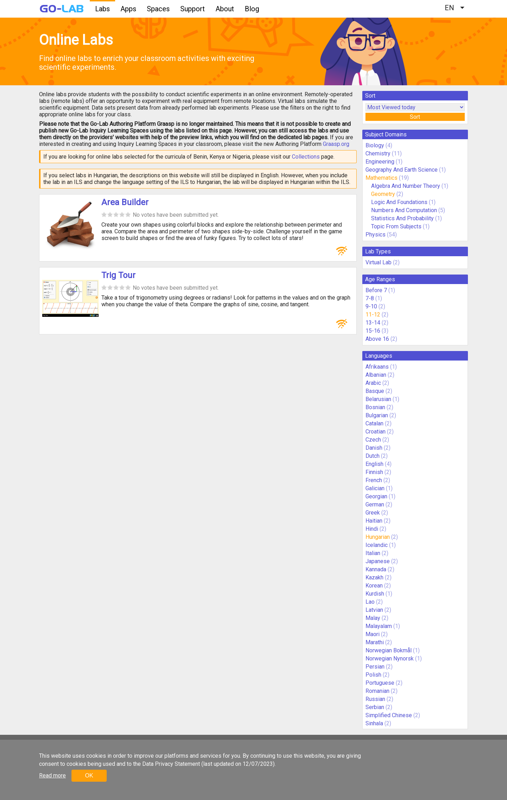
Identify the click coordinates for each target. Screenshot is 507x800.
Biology (374, 145)
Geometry (383, 194)
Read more (52, 775)
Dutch (372, 456)
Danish (373, 447)
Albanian (375, 374)
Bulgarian (376, 415)
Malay (372, 618)
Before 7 (376, 290)
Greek (372, 512)
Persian (374, 666)
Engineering (379, 161)
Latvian (374, 610)
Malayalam (378, 626)
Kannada (375, 569)
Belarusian (378, 399)
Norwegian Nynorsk (389, 658)
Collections (306, 156)
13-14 (372, 322)
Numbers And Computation (404, 210)
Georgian (376, 496)
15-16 (372, 330)
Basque (374, 391)
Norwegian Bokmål (388, 650)
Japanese (377, 561)
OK (89, 776)
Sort (415, 116)
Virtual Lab (378, 262)
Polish (373, 674)
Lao (370, 601)
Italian (372, 553)
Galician (374, 488)
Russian (375, 699)
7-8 (369, 298)
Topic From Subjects (396, 226)
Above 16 (377, 339)
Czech (373, 439)
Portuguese (379, 682)
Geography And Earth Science (401, 169)
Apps (128, 9)
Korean (374, 585)
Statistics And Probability (402, 218)
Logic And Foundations (399, 202)
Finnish (374, 472)
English (374, 464)
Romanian (377, 691)
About (224, 9)
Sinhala (374, 723)
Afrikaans (377, 366)
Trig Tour (118, 275)
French (373, 480)
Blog (252, 9)
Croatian (375, 431)
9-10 (371, 306)
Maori (372, 634)
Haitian (373, 520)
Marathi (374, 642)
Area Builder (125, 202)
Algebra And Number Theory (405, 186)
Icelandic (376, 545)
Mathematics (381, 177)
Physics (375, 234)
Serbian (374, 707)
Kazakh (374, 577)
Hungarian (377, 537)
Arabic (373, 383)
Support (192, 9)
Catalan (374, 423)
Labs (102, 9)
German (374, 504)
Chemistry (377, 153)
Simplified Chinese (388, 715)
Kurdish (374, 593)
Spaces (158, 9)
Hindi (371, 528)
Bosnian (375, 407)
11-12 (372, 314)
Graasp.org (336, 144)
